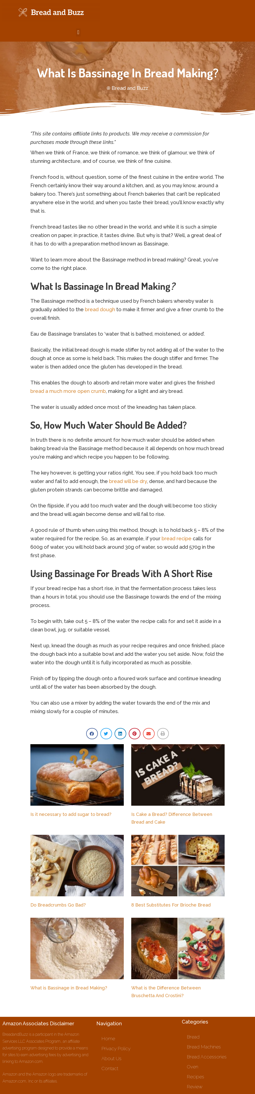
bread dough (100, 309)
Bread (193, 1036)
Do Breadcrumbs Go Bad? (58, 905)
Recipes (195, 1076)
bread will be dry (128, 481)
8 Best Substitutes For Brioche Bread (171, 905)
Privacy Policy (115, 1048)
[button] (78, 32)
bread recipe (176, 539)
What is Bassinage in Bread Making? (68, 987)
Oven (192, 1066)
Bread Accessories (207, 1056)
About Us (111, 1058)
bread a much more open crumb (68, 391)
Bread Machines (204, 1046)
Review (194, 1086)
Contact (109, 1068)
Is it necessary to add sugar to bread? (70, 814)
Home (108, 1038)
